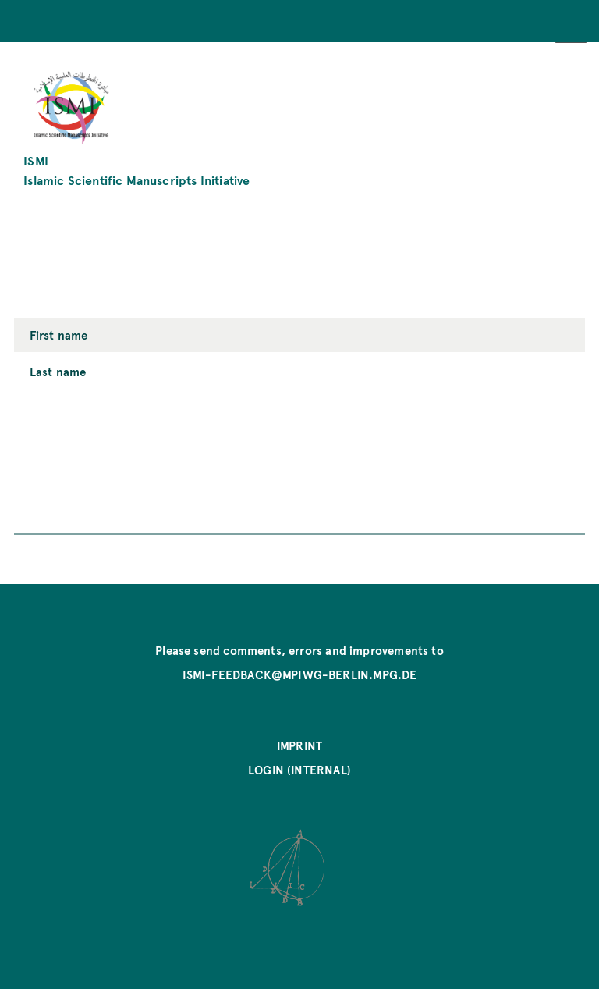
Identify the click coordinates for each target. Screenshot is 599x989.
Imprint (299, 745)
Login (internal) (299, 769)
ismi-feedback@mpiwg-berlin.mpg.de (300, 674)
